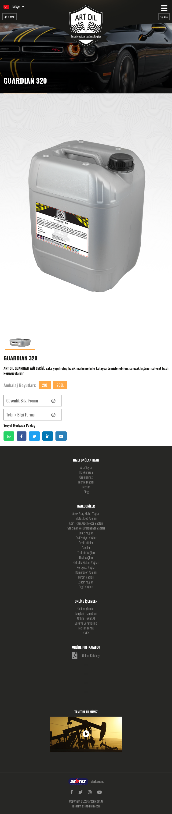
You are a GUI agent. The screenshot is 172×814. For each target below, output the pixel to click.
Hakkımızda (86, 472)
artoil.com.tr (95, 801)
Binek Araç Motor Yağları (86, 513)
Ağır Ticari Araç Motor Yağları (86, 523)
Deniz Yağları (86, 532)
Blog (86, 491)
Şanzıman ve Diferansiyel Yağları (86, 528)
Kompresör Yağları (86, 572)
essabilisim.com (91, 805)
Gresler (86, 547)
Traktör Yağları (86, 552)
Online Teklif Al (86, 618)
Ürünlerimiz (86, 477)
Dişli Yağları (86, 557)
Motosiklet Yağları (86, 518)
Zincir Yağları (86, 581)
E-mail (9, 17)
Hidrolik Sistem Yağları (86, 562)
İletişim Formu (86, 628)
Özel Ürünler (86, 542)
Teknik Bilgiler (86, 482)
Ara (164, 17)
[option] (86, 216)
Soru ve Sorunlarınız (86, 623)
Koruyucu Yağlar (86, 567)
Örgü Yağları (86, 586)
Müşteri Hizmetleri (86, 613)
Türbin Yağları (86, 577)
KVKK (86, 632)
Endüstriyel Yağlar (86, 537)
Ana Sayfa (86, 467)
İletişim (86, 486)
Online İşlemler (86, 608)
